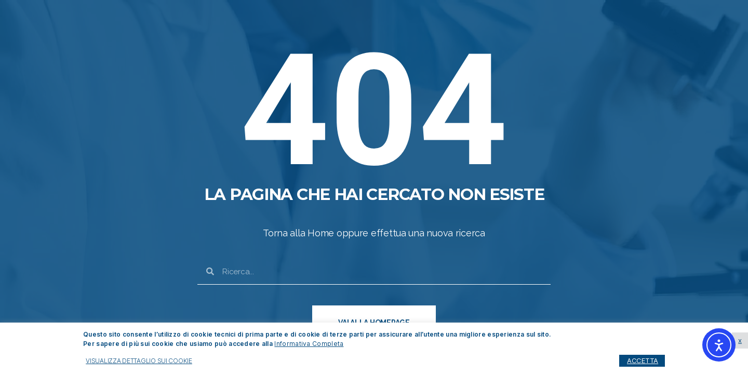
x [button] (740, 340)
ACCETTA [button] (642, 360)
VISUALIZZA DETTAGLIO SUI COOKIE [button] (139, 361)
